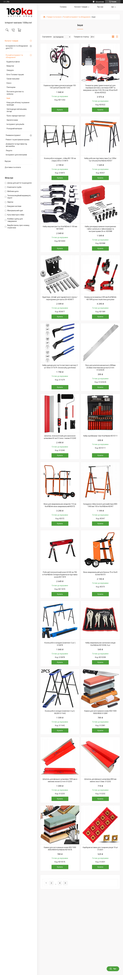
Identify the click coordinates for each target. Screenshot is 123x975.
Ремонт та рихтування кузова (17, 140)
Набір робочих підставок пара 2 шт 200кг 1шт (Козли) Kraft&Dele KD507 (100, 159)
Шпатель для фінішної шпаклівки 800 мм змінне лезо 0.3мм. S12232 (100, 780)
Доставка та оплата (13, 167)
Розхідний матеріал (14, 129)
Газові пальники (13, 79)
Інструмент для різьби (15, 124)
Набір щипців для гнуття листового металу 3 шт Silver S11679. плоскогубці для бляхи (60, 366)
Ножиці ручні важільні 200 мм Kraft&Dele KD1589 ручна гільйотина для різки (100, 298)
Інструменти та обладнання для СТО (17, 47)
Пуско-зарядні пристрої (16, 116)
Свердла (10, 70)
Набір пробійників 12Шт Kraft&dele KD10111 (100, 436)
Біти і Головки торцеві (15, 74)
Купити (60, 110)
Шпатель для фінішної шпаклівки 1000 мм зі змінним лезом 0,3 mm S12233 (60, 780)
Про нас (100, 7)
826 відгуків (100, 2)
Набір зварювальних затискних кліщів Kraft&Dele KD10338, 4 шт (100, 644)
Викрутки (10, 66)
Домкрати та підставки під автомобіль (16, 145)
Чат (113, 969)
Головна (63, 7)
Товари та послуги (54, 17)
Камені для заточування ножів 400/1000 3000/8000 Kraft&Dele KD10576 (60, 848)
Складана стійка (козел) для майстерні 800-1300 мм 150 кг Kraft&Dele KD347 (100, 505)
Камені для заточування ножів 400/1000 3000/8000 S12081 (100, 712)
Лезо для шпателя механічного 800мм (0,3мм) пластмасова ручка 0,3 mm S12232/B (100, 367)
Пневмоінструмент (13, 135)
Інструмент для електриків (16, 155)
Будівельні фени (13, 62)
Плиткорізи (11, 87)
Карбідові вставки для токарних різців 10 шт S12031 (100, 848)
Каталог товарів (11, 41)
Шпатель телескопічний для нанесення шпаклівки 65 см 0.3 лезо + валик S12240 (60, 437)
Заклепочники (12, 120)
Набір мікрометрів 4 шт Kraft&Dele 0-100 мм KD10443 (60, 228)
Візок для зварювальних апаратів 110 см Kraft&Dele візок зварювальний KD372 (60, 505)
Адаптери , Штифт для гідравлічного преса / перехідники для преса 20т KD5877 (59, 298)
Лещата (9, 150)
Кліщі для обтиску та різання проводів (18, 104)
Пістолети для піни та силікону (15, 93)
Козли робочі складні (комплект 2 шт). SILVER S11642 (60, 712)
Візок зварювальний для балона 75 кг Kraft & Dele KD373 (100, 573)
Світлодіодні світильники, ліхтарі (17, 110)
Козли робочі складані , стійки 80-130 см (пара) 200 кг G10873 (60, 159)
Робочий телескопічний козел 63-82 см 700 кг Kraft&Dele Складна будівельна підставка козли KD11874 (59, 574)
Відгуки (8, 161)
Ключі (9, 83)
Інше (8, 98)
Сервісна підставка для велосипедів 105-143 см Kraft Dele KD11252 (59, 87)
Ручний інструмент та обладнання (14, 56)
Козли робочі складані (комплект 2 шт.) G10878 (59, 644)
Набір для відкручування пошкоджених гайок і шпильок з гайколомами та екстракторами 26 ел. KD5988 (100, 229)
